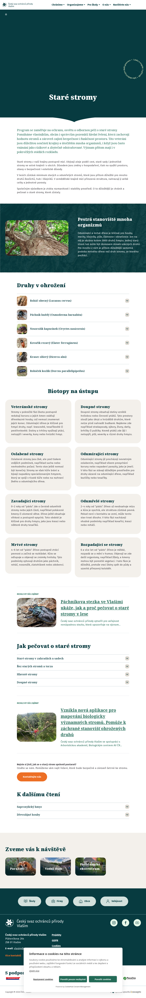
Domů (6, 14)
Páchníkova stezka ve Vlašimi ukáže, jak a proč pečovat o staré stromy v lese (95, 608)
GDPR (55, 940)
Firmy (60, 901)
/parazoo (20, 867)
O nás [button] (105, 4)
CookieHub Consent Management (77, 986)
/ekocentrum (90, 867)
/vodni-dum (55, 867)
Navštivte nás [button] (121, 4)
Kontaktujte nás (32, 776)
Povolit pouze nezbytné (73, 979)
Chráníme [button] (57, 4)
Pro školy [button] (93, 4)
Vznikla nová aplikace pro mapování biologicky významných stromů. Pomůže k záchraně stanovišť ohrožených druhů (93, 722)
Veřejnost (117, 901)
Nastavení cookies (43, 979)
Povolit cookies (103, 979)
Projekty (56, 934)
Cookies (56, 945)
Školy (32, 901)
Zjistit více (34, 970)
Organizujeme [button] (75, 4)
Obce (87, 901)
